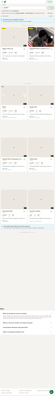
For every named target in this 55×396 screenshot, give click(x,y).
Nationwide (15, 10)
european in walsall (5, 390)
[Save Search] (52, 392)
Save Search (4, 16)
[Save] (24, 49)
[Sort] (51, 16)
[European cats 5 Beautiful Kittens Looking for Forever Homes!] (41, 37)
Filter (50, 8)
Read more (50, 13)
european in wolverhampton (25, 390)
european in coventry (24, 392)
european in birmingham (6, 392)
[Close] (53, 20)
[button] (41, 37)
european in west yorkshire (43, 390)
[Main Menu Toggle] (2, 2)
